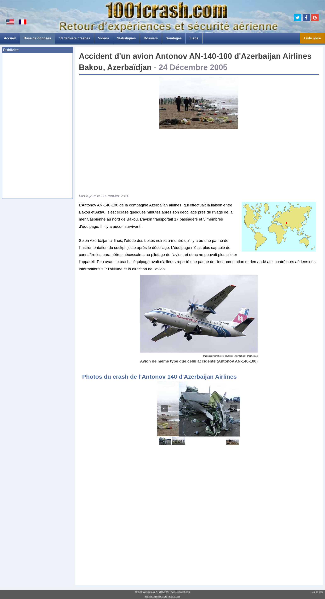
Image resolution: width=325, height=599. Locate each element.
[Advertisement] (37, 87)
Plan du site (174, 596)
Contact (163, 596)
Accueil (10, 38)
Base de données (37, 38)
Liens (194, 38)
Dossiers (151, 38)
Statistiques (126, 38)
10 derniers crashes (74, 38)
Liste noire (312, 38)
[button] (164, 408)
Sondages (174, 38)
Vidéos (103, 38)
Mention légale (152, 596)
